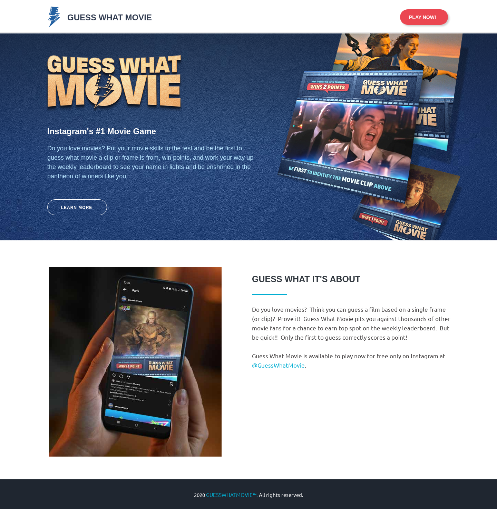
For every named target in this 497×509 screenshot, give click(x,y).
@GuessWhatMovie (278, 365)
